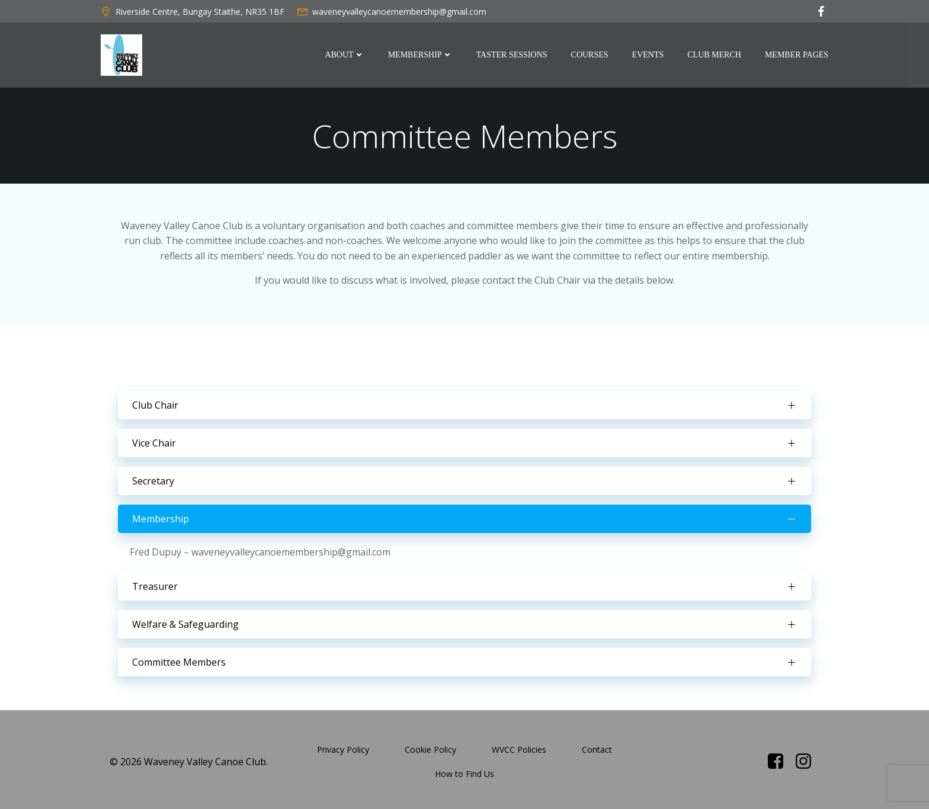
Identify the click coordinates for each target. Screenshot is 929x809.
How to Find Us (464, 769)
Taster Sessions (513, 55)
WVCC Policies (519, 745)
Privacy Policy (343, 745)
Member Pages (797, 55)
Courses (590, 55)
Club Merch (715, 55)
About (345, 55)
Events (649, 55)
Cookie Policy (430, 745)
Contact (597, 745)
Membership (421, 55)
